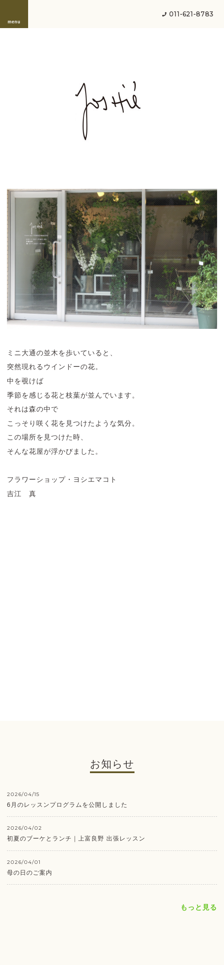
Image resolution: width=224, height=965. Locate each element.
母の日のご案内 (29, 872)
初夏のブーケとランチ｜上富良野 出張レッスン (76, 838)
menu (14, 13)
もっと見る (198, 907)
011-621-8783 (191, 14)
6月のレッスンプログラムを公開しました (67, 804)
